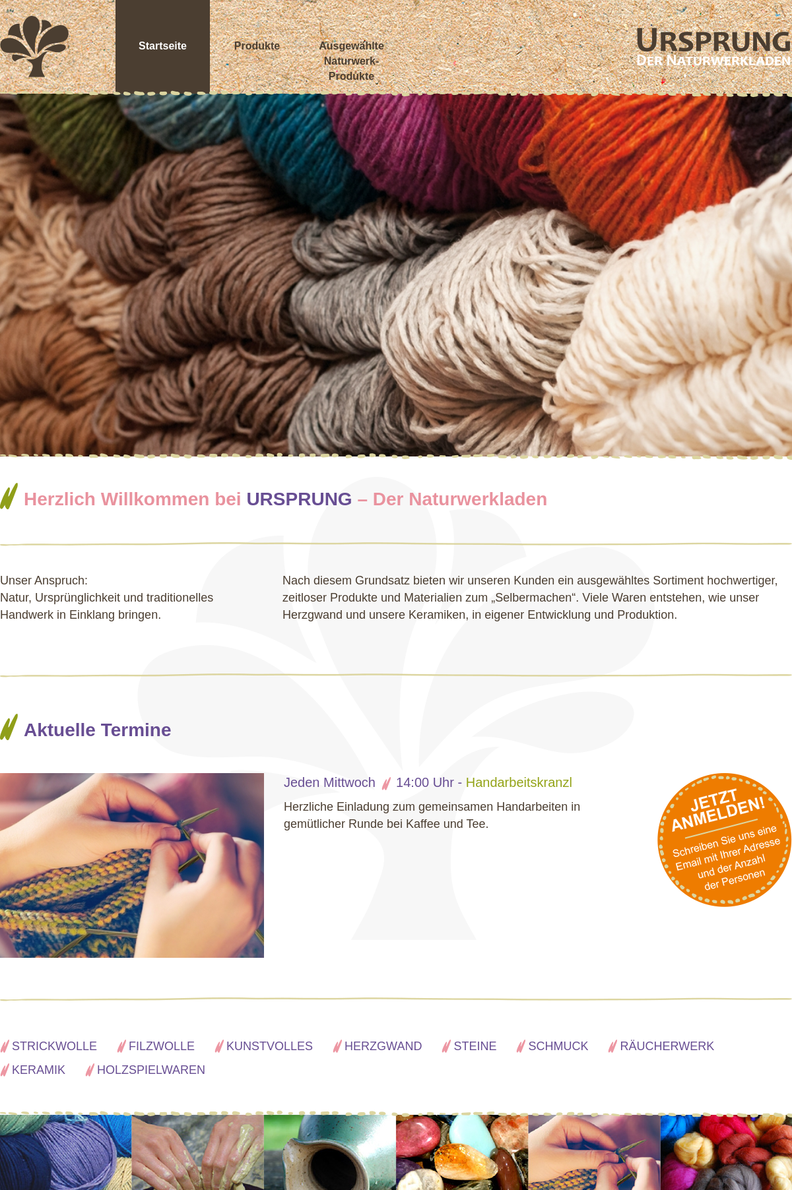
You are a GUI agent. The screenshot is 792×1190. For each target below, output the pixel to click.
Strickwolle (54, 1046)
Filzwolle (162, 1046)
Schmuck (558, 1046)
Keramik (38, 1070)
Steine (474, 1046)
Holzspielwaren (151, 1070)
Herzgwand (383, 1046)
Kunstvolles (269, 1046)
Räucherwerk (667, 1046)
